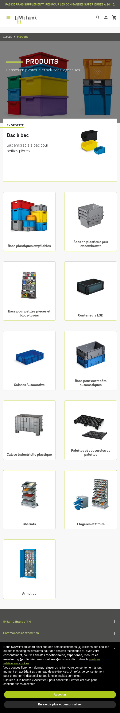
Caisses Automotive (29, 385)
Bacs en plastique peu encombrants (90, 244)
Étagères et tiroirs (91, 524)
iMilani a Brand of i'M (17, 621)
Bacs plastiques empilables (29, 246)
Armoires (29, 593)
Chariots (29, 524)
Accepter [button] (60, 694)
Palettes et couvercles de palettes (91, 453)
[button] (114, 648)
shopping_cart (114, 17)
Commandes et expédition (21, 633)
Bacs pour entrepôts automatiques (91, 383)
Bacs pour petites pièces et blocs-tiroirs (29, 313)
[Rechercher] (95, 17)
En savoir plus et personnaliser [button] (60, 704)
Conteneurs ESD (90, 315)
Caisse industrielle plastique (29, 455)
